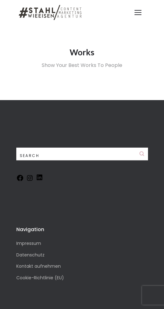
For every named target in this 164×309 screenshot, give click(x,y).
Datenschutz (30, 255)
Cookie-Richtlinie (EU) (40, 278)
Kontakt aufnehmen (38, 266)
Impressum (28, 243)
